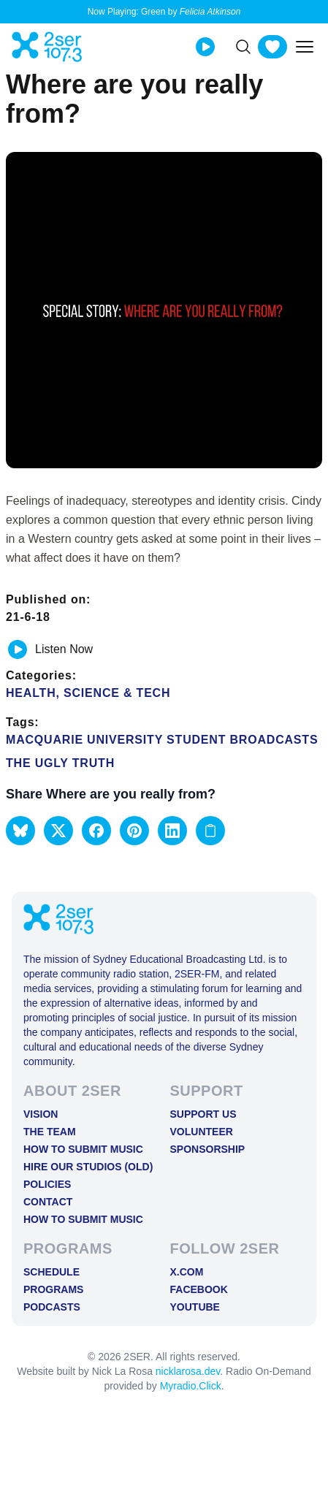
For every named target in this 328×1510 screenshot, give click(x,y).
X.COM (187, 1272)
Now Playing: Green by (164, 12)
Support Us (203, 1114)
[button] (20, 830)
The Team (49, 1131)
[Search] (243, 47)
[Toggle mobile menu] (304, 46)
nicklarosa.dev (188, 1371)
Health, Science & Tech (88, 693)
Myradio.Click (190, 1386)
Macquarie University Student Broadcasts (162, 739)
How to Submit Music (83, 1149)
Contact (47, 1202)
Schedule (51, 1272)
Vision (40, 1114)
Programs (53, 1289)
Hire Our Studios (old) (88, 1166)
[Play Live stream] (205, 46)
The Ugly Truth (60, 763)
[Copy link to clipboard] (210, 830)
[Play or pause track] (17, 649)
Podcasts (51, 1307)
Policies (47, 1184)
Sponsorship (207, 1149)
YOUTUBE (195, 1307)
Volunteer (201, 1131)
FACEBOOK (199, 1289)
